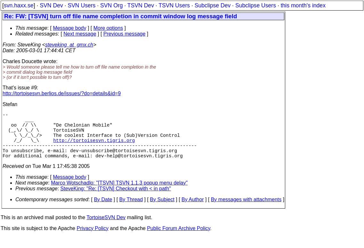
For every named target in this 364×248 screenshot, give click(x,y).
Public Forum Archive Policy (178, 240)
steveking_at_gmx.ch (69, 44)
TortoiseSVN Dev (105, 229)
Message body (69, 28)
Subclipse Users (255, 5)
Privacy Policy (93, 240)
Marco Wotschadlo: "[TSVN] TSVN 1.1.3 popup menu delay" (119, 194)
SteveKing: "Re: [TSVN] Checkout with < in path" (116, 200)
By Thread (131, 211)
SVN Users (81, 5)
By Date (103, 211)
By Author (193, 211)
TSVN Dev (140, 5)
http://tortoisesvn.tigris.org (94, 148)
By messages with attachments (246, 211)
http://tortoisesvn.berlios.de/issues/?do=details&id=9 (62, 93)
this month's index (303, 5)
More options (108, 28)
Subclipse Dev (213, 5)
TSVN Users (174, 5)
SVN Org (111, 5)
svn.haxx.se (19, 5)
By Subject (162, 211)
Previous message (124, 34)
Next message (79, 34)
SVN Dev (51, 5)
